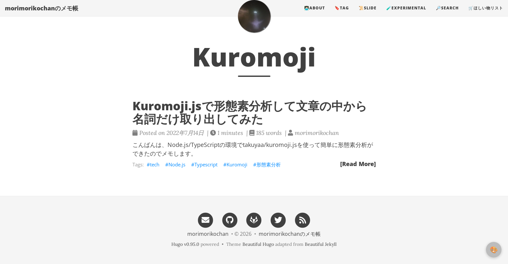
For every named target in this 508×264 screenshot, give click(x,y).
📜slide (368, 14)
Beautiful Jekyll (321, 244)
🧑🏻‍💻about (314, 14)
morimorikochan (208, 233)
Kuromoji (237, 164)
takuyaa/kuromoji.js (270, 145)
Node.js (176, 164)
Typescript (205, 164)
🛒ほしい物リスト (485, 14)
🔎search (447, 14)
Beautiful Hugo (258, 244)
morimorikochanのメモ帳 (41, 14)
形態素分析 (268, 164)
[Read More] (358, 164)
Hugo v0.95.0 (185, 244)
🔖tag (342, 14)
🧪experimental (406, 14)
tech (154, 164)
